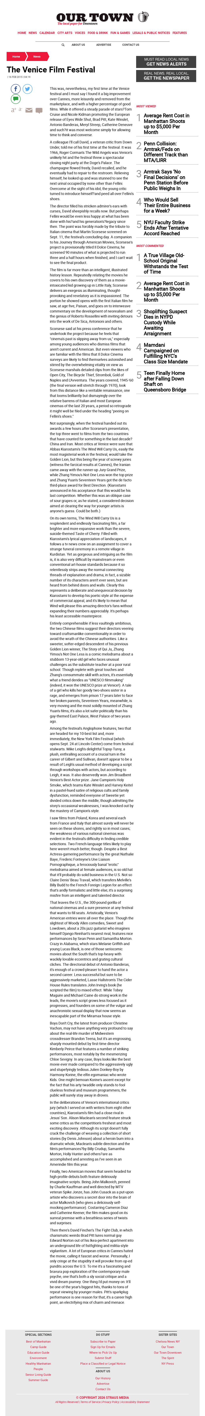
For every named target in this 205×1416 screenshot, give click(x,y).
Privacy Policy (110, 1402)
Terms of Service (90, 1402)
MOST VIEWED (146, 106)
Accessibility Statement (135, 1402)
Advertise (103, 45)
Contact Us (130, 45)
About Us (78, 45)
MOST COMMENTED (150, 246)
